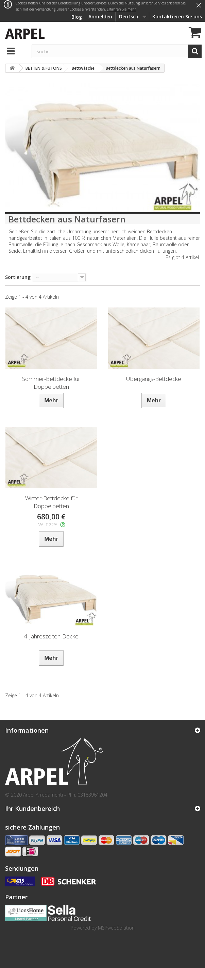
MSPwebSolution (116, 927)
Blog (76, 17)
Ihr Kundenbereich (32, 808)
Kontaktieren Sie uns (177, 16)
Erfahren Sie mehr (121, 9)
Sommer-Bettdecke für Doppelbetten (51, 382)
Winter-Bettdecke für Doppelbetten (51, 502)
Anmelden (100, 16)
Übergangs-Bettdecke (153, 379)
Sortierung (18, 277)
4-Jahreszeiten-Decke (51, 636)
